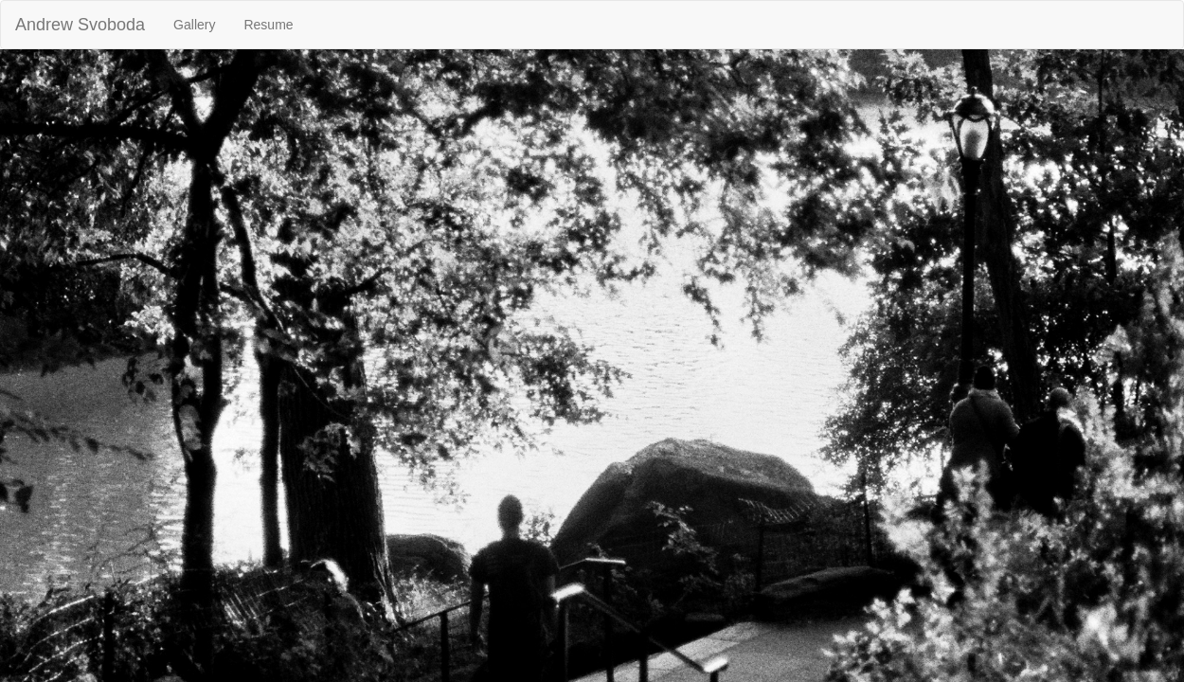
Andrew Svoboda (80, 24)
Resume (268, 24)
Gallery (194, 24)
